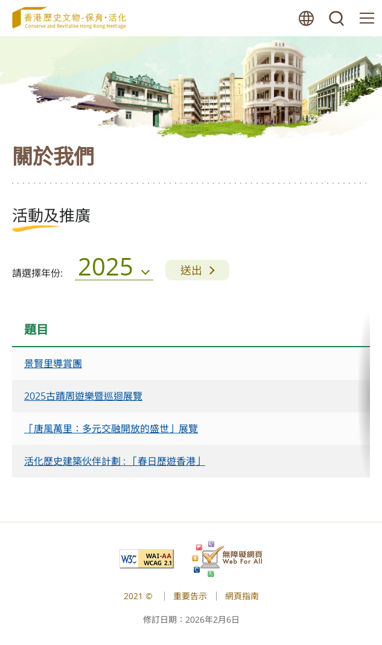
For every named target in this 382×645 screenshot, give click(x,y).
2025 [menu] (105, 269)
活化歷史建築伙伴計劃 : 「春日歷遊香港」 (114, 461)
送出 (191, 270)
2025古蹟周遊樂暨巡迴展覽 (83, 396)
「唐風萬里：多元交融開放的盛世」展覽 (111, 428)
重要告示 (190, 596)
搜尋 (337, 18)
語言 (306, 18)
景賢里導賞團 (53, 363)
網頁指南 (242, 596)
